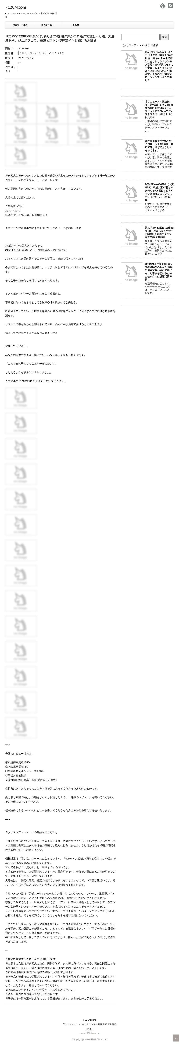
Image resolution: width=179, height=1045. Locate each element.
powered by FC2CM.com (94, 1039)
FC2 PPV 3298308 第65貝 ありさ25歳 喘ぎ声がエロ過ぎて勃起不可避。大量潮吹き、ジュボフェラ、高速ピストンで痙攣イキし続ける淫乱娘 (59, 38)
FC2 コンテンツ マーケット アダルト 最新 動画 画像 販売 (89, 1024)
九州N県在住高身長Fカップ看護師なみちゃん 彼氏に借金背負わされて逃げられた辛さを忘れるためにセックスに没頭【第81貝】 (159, 271)
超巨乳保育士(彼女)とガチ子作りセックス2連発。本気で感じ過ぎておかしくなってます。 (159, 145)
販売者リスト (47, 25)
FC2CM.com (15, 7)
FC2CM (75, 25)
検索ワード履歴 (20, 25)
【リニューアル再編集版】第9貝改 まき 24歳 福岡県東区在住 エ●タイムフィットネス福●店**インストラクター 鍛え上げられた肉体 (159, 109)
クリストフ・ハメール (32, 53)
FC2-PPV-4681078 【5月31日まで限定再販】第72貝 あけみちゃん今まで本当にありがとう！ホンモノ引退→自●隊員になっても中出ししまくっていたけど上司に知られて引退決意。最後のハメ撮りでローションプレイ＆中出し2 (159, 66)
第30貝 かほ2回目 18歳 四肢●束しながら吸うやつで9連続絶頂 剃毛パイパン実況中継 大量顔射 (159, 232)
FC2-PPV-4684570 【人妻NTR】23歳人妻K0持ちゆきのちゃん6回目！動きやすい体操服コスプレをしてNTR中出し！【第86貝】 (159, 192)
